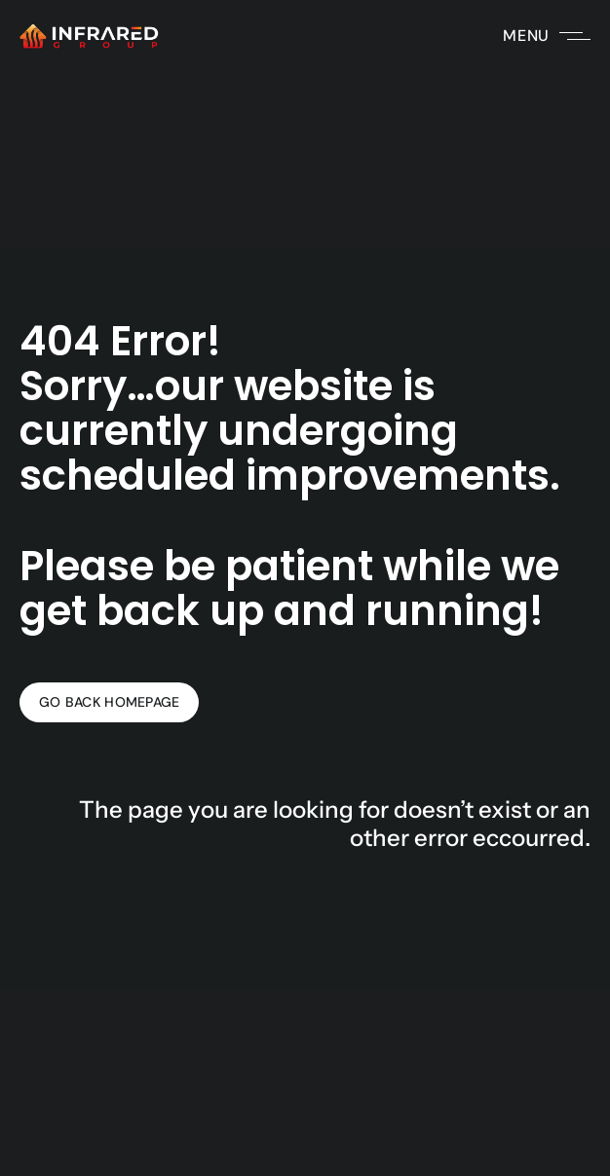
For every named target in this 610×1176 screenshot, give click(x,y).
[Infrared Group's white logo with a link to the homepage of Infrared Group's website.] (89, 36)
